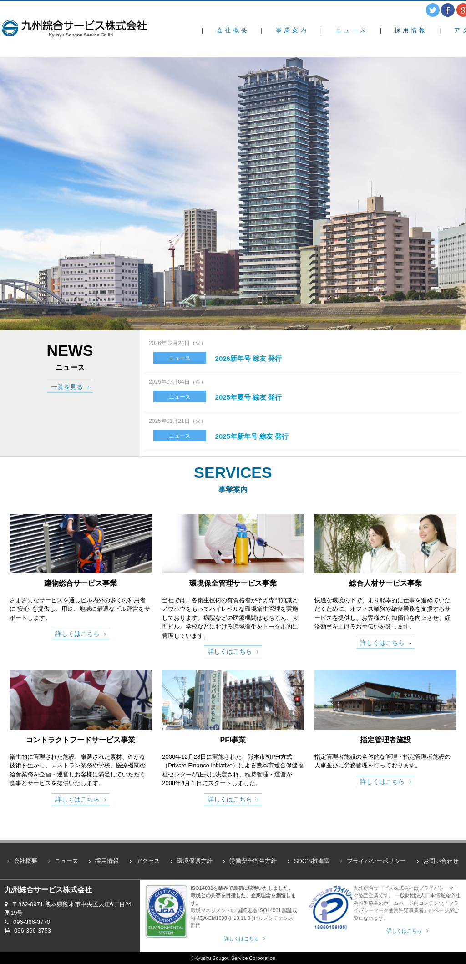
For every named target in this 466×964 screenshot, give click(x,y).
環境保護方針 (195, 860)
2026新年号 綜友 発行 (248, 358)
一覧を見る (67, 387)
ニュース (351, 30)
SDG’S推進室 (312, 860)
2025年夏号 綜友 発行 (248, 397)
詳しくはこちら (77, 633)
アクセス (148, 860)
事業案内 (292, 30)
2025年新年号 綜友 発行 (252, 436)
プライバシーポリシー (376, 860)
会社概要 (233, 30)
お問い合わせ (441, 860)
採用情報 (411, 30)
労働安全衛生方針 (253, 860)
